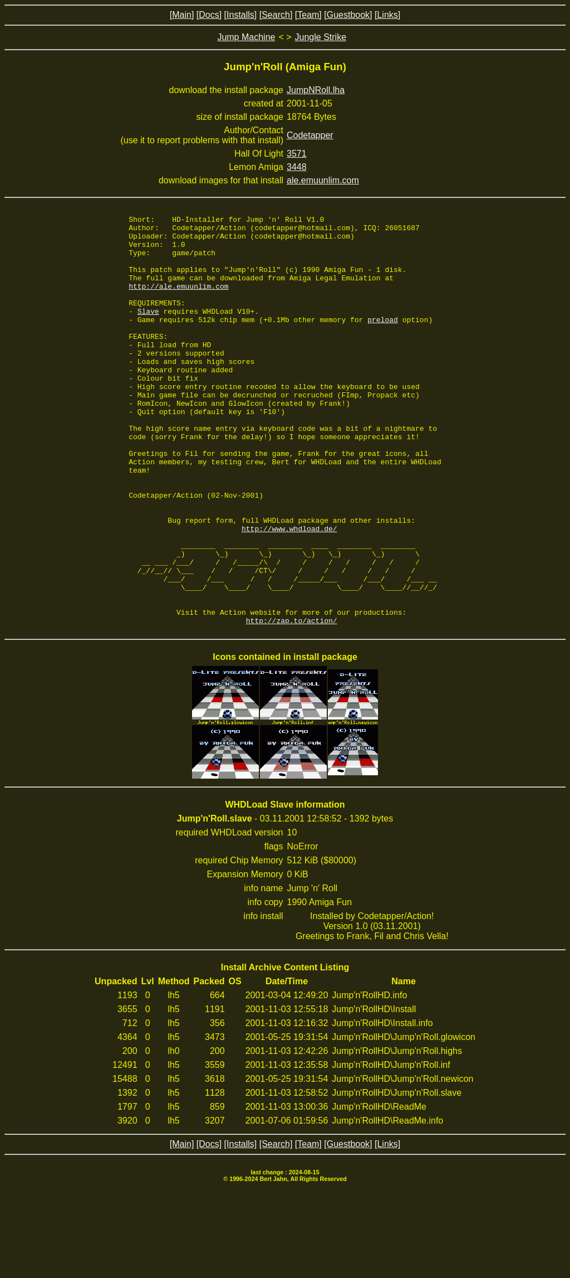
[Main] (182, 15)
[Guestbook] (348, 15)
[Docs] (209, 15)
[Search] (276, 15)
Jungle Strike (321, 37)
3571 (297, 153)
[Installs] (240, 15)
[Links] (387, 15)
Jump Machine (246, 37)
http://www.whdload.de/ (289, 592)
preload (382, 341)
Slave (148, 331)
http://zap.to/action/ (291, 702)
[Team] (308, 15)
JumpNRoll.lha (316, 90)
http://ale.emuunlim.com (178, 301)
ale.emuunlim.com (323, 180)
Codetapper (310, 135)
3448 (297, 167)
